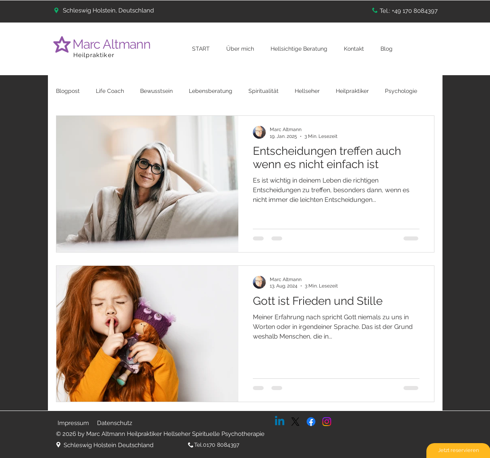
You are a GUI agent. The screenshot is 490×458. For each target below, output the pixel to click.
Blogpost (68, 91)
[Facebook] (311, 421)
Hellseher (307, 91)
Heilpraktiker (94, 55)
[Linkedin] (279, 421)
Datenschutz (114, 423)
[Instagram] (327, 421)
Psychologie (401, 91)
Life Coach (110, 91)
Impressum (73, 423)
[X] (295, 421)
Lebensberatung (210, 91)
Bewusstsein (156, 91)
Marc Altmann (113, 44)
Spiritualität (263, 91)
